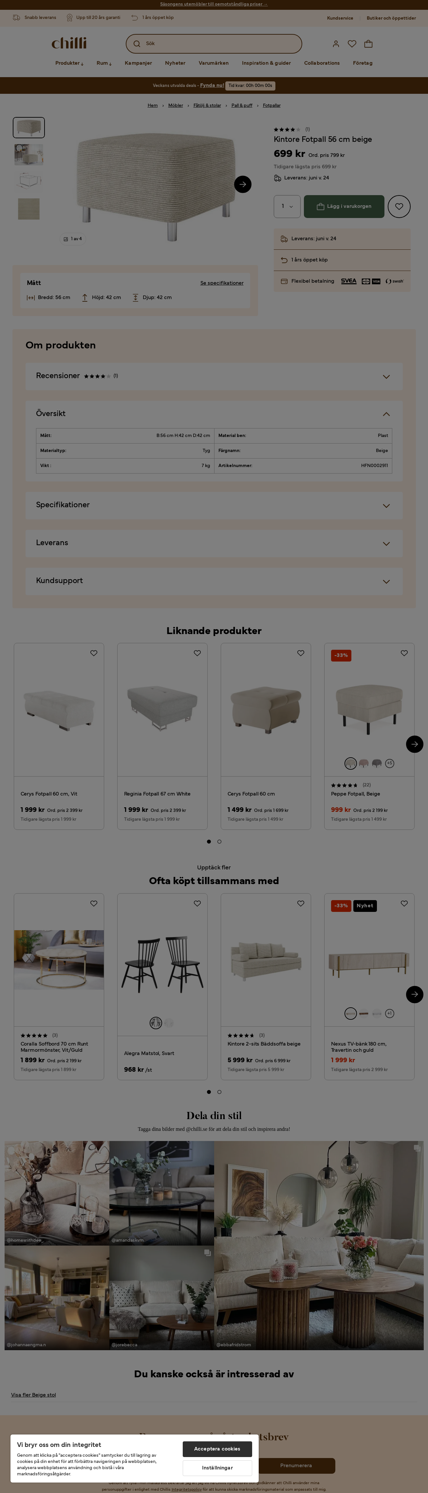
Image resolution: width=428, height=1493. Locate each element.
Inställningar (217, 1468)
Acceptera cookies (217, 1449)
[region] (134, 1458)
